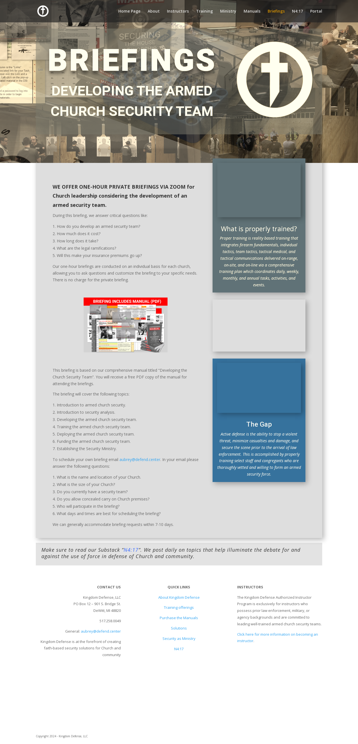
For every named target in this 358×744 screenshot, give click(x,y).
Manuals (252, 11)
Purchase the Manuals (179, 617)
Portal (316, 11)
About (154, 11)
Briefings (276, 11)
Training (204, 11)
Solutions (179, 628)
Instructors (178, 11)
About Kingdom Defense (179, 597)
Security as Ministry (179, 638)
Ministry (228, 11)
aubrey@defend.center (139, 459)
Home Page (129, 11)
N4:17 (297, 11)
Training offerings (179, 607)
